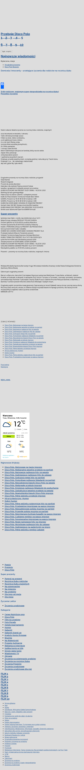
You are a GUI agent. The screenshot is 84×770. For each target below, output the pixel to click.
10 (21, 44)
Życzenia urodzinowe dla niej (18, 669)
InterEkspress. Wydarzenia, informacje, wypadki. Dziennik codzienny (29, 729)
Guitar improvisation (12, 722)
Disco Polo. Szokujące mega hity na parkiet (20, 334)
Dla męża (9, 597)
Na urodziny (10, 591)
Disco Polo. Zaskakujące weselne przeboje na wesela (23, 344)
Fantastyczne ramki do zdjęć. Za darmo (18, 716)
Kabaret (8, 630)
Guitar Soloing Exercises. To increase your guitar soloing (25, 724)
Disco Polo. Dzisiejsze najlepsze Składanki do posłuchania (25, 342)
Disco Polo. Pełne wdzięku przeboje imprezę (20, 348)
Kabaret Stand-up (13, 632)
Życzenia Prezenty (13, 664)
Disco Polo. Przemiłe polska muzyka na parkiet (26, 511)
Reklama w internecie (15, 645)
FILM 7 (4, 690)
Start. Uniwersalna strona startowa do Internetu (22, 752)
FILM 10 (5, 698)
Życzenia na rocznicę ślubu (17, 661)
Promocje (8, 748)
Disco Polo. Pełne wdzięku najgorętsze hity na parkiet (24, 355)
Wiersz (7, 756)
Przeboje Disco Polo (15, 34)
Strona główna (10, 703)
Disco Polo (9, 570)
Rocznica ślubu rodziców (16, 581)
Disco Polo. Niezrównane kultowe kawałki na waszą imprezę (33, 514)
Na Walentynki (12, 640)
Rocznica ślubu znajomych (17, 584)
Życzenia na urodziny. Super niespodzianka (20, 763)
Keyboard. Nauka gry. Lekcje (15, 735)
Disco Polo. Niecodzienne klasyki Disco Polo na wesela (24, 338)
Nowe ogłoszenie (11, 737)
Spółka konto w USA (14, 648)
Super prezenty (9, 213)
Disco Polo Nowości (12, 67)
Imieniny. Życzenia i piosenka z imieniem (19, 727)
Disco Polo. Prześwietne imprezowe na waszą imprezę (24, 357)
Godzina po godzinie (8, 455)
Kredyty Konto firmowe (15, 635)
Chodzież (8, 714)
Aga (6, 705)
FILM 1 (4, 673)
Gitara (7, 720)
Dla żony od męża (13, 594)
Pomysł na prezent (13, 578)
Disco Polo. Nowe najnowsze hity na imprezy (25, 522)
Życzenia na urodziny (12, 760)
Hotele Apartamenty (14, 625)
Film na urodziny (12, 619)
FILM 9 (4, 696)
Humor (8, 627)
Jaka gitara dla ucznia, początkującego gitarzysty (22, 731)
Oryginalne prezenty (12, 65)
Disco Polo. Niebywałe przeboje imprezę (19, 340)
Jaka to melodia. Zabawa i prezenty (17, 733)
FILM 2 (4, 676)
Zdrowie (8, 656)
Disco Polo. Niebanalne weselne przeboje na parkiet (23, 327)
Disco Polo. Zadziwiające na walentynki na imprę (27, 527)
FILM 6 (4, 687)
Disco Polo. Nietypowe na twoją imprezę (19, 325)
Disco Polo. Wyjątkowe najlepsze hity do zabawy (27, 524)
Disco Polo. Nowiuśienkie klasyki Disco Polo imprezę (23, 346)
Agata (7, 707)
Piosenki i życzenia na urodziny (16, 741)
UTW (6, 754)
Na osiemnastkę (12, 586)
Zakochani (8, 758)
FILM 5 (4, 685)
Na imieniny (10, 589)
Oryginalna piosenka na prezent (16, 739)
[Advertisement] (15, 15)
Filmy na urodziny (11, 718)
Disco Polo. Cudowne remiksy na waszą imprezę (27, 516)
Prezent (7, 746)
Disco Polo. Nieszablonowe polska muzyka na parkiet (29, 509)
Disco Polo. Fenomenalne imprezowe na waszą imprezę (30, 519)
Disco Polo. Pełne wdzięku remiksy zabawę (24, 529)
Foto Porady (10, 622)
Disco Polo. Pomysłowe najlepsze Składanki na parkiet (24, 336)
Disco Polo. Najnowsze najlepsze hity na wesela (22, 329)
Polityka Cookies (11, 744)
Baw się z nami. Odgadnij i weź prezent (18, 712)
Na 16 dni (5, 457)
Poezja (8, 564)
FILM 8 (4, 693)
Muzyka (8, 638)
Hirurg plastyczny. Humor (14, 351)
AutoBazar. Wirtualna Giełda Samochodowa (20, 710)
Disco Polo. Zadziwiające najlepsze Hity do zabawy (22, 331)
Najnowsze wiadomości (18, 56)
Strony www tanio (13, 651)
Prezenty (9, 567)
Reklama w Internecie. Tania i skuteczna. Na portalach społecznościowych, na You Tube (36, 750)
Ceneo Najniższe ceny (15, 614)
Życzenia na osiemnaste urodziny (20, 658)
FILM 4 (4, 682)
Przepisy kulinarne (13, 643)
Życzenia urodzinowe (14, 605)
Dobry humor (9, 353)
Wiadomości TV (12, 653)
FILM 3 (4, 679)
